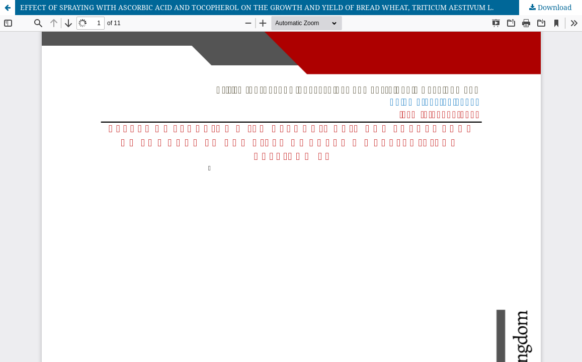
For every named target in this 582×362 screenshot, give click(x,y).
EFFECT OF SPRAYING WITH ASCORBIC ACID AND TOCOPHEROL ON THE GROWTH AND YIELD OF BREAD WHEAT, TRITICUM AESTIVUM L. (257, 7)
